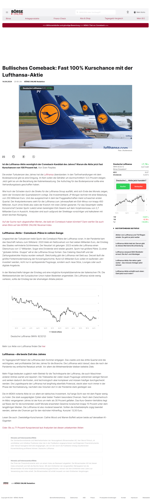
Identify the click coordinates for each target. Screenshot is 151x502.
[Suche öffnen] (96, 12)
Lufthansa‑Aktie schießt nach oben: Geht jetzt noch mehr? (130, 272)
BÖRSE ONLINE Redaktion (25, 483)
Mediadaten (146, 497)
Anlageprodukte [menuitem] (32, 18)
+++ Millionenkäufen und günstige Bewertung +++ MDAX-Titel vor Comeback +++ (75, 25)
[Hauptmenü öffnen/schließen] (6, 12)
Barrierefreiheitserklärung (57, 497)
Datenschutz (74, 497)
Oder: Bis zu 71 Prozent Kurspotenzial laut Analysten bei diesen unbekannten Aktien (42, 427)
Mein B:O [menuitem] (141, 18)
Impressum (134, 497)
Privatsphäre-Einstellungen (108, 497)
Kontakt (123, 497)
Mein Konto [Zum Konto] (139, 12)
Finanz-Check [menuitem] (60, 18)
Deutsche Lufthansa (28, 336)
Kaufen (123, 186)
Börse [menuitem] (8, 18)
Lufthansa (49, 174)
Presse (92, 497)
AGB (84, 497)
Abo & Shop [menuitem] (85, 18)
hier (43, 346)
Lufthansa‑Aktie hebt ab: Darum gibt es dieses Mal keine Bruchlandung (130, 244)
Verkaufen (138, 186)
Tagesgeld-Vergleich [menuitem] (114, 18)
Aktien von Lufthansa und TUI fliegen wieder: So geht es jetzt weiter (130, 236)
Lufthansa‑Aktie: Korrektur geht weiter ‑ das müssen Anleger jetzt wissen (129, 262)
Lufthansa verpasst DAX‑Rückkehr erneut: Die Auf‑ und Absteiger (129, 253)
